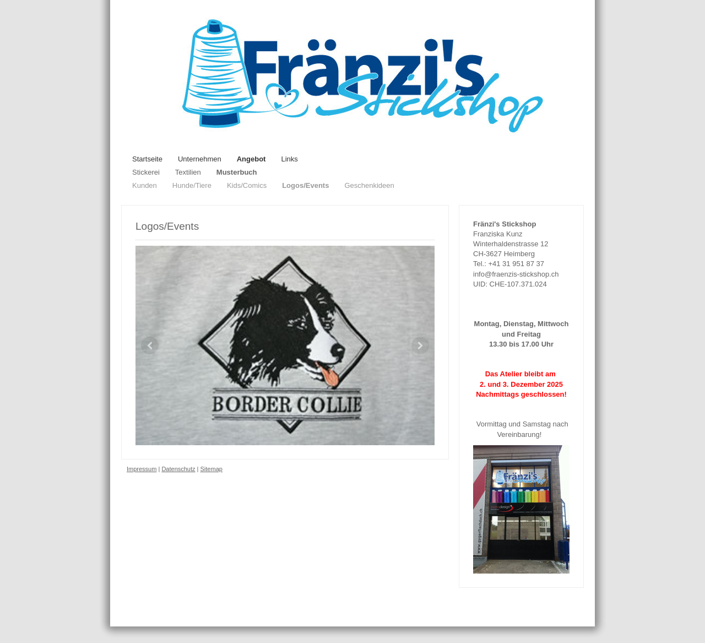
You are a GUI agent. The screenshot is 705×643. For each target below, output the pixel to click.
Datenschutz (178, 469)
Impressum (141, 469)
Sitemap (211, 469)
